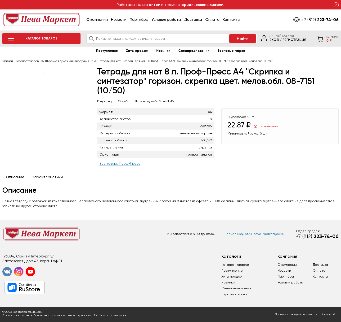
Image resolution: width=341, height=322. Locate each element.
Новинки (163, 51)
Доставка (193, 19)
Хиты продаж (137, 51)
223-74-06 (320, 19)
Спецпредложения (193, 51)
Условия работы (166, 19)
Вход (274, 40)
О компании (97, 19)
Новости (118, 19)
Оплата (212, 19)
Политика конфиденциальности (296, 314)
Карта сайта (330, 314)
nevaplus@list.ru (239, 234)
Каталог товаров (235, 264)
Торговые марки (231, 51)
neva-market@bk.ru (268, 234)
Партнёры (139, 19)
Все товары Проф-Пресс (119, 163)
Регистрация (294, 40)
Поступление (107, 51)
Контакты (231, 19)
